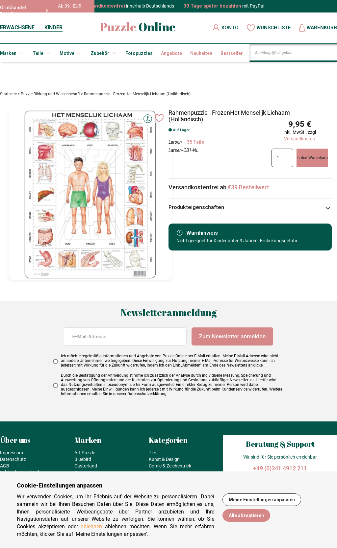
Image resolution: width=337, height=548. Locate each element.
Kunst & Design (164, 462)
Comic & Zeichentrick (170, 468)
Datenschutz (13, 462)
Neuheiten (201, 53)
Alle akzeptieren (246, 515)
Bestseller (231, 53)
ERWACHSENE (17, 27)
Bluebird (82, 462)
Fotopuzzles (139, 53)
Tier (152, 455)
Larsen (175, 144)
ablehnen (91, 526)
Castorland (85, 468)
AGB (4, 468)
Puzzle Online (175, 358)
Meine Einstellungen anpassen (262, 499)
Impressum (11, 455)
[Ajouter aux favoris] (159, 120)
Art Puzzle (84, 455)
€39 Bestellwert (248, 189)
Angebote (171, 53)
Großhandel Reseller (24, 11)
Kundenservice (234, 392)
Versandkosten (299, 141)
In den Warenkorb (312, 160)
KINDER (53, 27)
